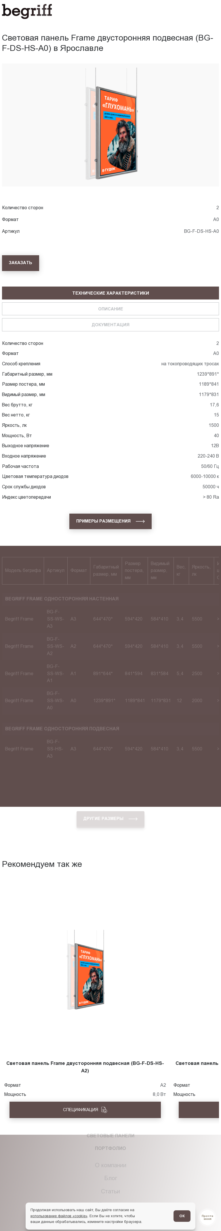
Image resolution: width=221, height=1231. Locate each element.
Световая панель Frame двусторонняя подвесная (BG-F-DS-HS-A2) (85, 1067)
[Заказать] (20, 263)
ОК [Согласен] (182, 1216)
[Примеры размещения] (110, 521)
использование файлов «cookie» (59, 1216)
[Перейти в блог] (207, 1217)
